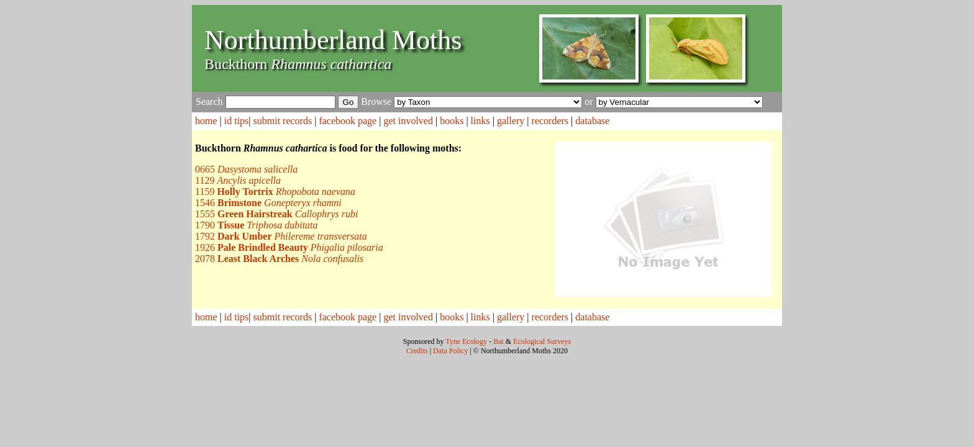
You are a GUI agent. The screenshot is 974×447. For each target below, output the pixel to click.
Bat (498, 341)
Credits (417, 350)
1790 (256, 225)
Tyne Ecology (466, 341)
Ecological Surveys (542, 341)
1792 (281, 236)
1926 (289, 247)
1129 (238, 180)
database (592, 120)
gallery (510, 120)
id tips (236, 120)
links (480, 120)
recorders (550, 120)
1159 (275, 191)
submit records (282, 120)
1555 (276, 214)
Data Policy (450, 350)
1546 (268, 202)
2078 (279, 258)
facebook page (347, 120)
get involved (408, 120)
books (451, 120)
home (206, 120)
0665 (246, 169)
